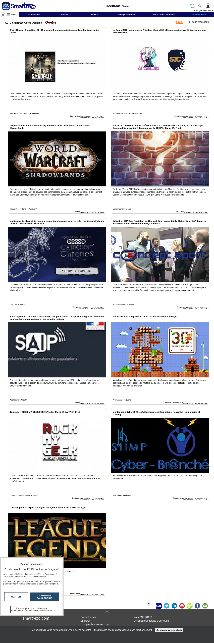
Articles (64, 15)
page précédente (199, 21)
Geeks (49, 22)
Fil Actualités (34, 15)
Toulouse (180, 212)
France (77, 212)
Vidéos (94, 15)
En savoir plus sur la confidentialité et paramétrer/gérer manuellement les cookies (31, 609)
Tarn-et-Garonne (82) (174, 403)
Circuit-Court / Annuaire (163, 15)
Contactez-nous (89, 617)
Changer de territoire (203, 10)
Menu (14, 14)
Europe (76, 307)
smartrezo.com (36, 618)
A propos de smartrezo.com (95, 624)
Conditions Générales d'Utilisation (151, 620)
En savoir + (86, 620)
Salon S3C (178, 116)
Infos (143, 617)
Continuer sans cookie (44, 596)
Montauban (178, 498)
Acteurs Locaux (198, 15)
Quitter (16, 597)
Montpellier (75, 116)
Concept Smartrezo (126, 15)
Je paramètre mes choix (169, 630)
